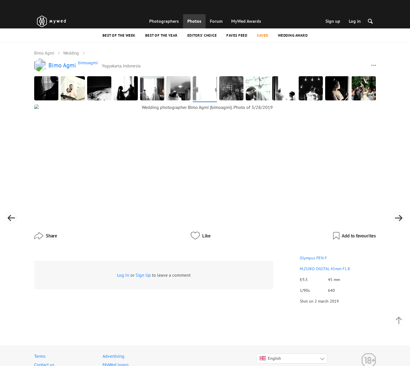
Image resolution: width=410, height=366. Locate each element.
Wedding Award (293, 35)
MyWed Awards (246, 21)
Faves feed (236, 35)
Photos (194, 21)
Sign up (332, 21)
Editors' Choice (202, 35)
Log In (123, 245)
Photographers (164, 21)
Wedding (71, 53)
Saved (262, 35)
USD (280, 355)
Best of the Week (119, 35)
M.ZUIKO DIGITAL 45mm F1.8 (282, 238)
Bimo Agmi (44, 53)
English (270, 342)
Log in (355, 21)
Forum (216, 21)
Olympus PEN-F (270, 228)
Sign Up (143, 245)
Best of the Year (161, 35)
